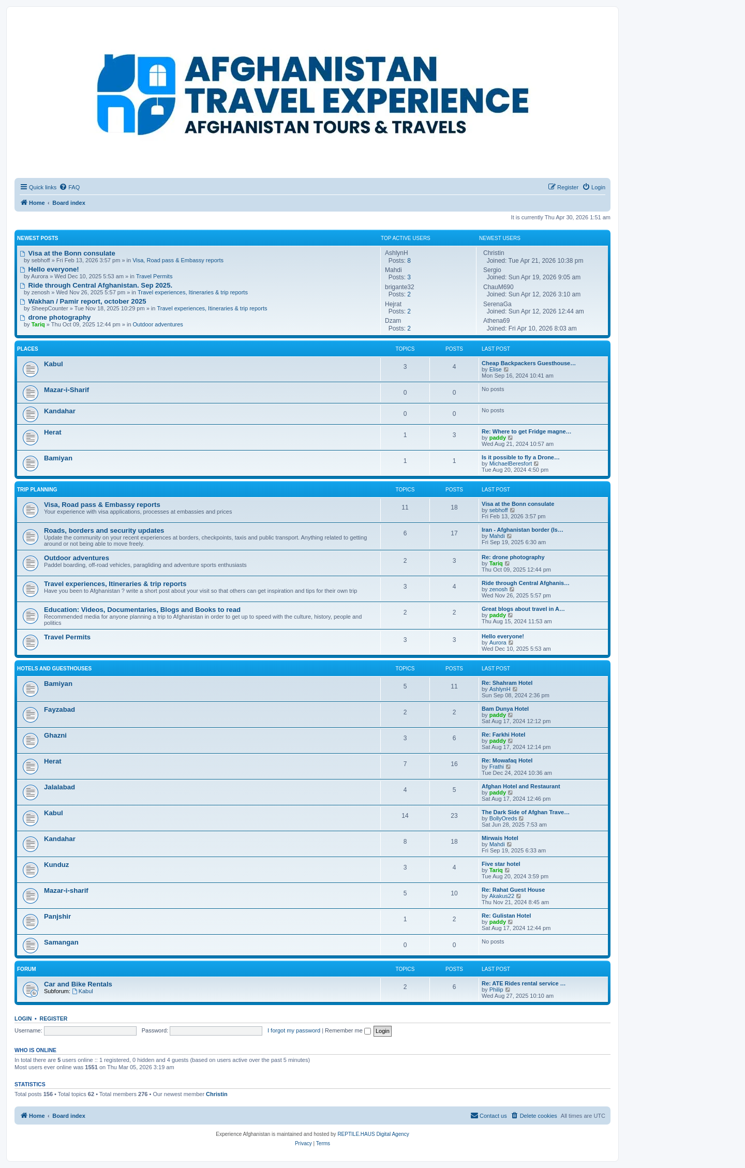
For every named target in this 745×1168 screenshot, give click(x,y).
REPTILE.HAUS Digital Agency (373, 1134)
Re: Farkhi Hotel (503, 734)
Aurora (497, 642)
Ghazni (55, 735)
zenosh (498, 589)
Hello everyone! (49, 269)
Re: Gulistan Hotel (506, 915)
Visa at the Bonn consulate (67, 253)
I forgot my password (293, 1030)
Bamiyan (58, 458)
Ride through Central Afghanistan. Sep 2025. (96, 285)
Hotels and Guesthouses (54, 668)
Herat (53, 432)
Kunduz (56, 864)
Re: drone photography (513, 557)
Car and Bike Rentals (78, 984)
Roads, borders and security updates (104, 530)
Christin (217, 1094)
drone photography (55, 317)
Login (23, 1018)
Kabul (53, 364)
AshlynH (500, 689)
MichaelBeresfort (510, 463)
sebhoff (498, 510)
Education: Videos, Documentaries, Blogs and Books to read (142, 609)
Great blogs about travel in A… (523, 609)
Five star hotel (501, 864)
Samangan (61, 942)
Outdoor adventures (158, 324)
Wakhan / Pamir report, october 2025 (83, 301)
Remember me (348, 1030)
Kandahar (60, 411)
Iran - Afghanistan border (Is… (522, 530)
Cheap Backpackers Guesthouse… (529, 363)
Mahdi (497, 536)
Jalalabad (59, 787)
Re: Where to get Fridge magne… (527, 431)
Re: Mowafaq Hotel (507, 760)
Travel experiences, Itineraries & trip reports (193, 292)
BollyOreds (503, 818)
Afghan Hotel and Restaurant (521, 786)
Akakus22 (501, 896)
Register (54, 1018)
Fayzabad (59, 709)
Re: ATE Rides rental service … (524, 983)
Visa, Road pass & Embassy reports (178, 260)
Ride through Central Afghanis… (526, 583)
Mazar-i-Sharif (66, 390)
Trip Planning (37, 489)
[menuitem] (69, 187)
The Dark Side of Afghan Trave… (526, 812)
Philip (496, 989)
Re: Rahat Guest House (513, 890)
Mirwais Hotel (500, 838)
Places (27, 349)
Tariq (496, 563)
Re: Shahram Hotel (507, 683)
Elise (495, 369)
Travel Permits (154, 276)
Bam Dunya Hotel (505, 709)
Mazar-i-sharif (66, 890)
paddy (497, 438)
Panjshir (57, 916)
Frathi (496, 766)
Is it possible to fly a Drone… (521, 457)
